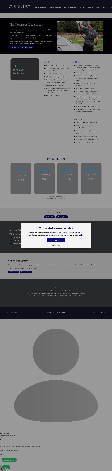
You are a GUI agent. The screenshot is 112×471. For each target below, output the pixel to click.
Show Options (56, 245)
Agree (56, 240)
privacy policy (78, 235)
